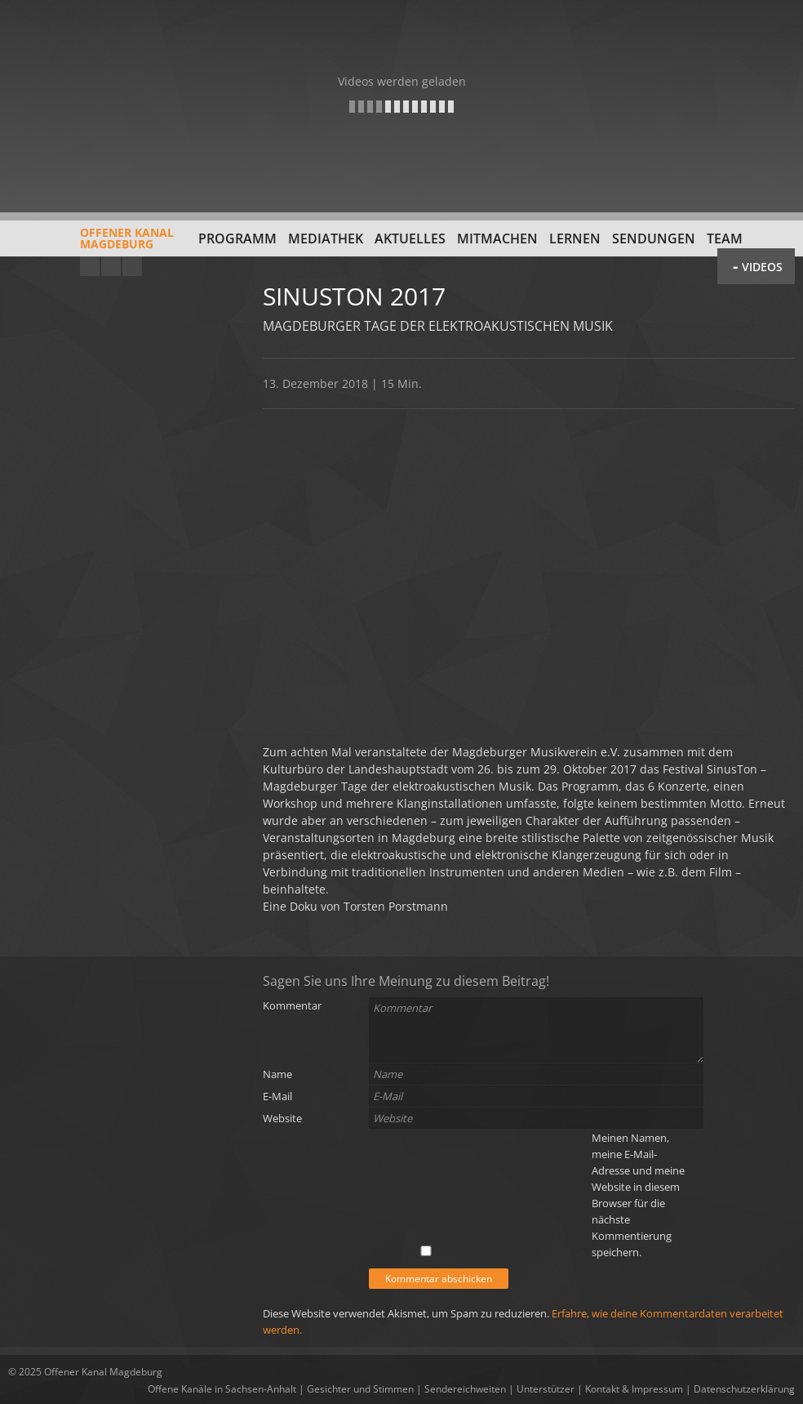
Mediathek (325, 238)
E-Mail (277, 1096)
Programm (237, 238)
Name (277, 1074)
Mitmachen (497, 238)
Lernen (575, 238)
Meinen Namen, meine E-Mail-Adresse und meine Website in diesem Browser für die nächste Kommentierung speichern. (638, 1194)
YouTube (90, 266)
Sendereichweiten (465, 1389)
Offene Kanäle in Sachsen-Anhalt (222, 1389)
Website (282, 1118)
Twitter (132, 266)
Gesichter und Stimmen (360, 1389)
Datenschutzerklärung (744, 1389)
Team (725, 238)
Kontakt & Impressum (634, 1389)
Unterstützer (546, 1389)
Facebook (111, 266)
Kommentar (292, 1005)
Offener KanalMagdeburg (91, 244)
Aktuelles (410, 238)
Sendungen (653, 238)
